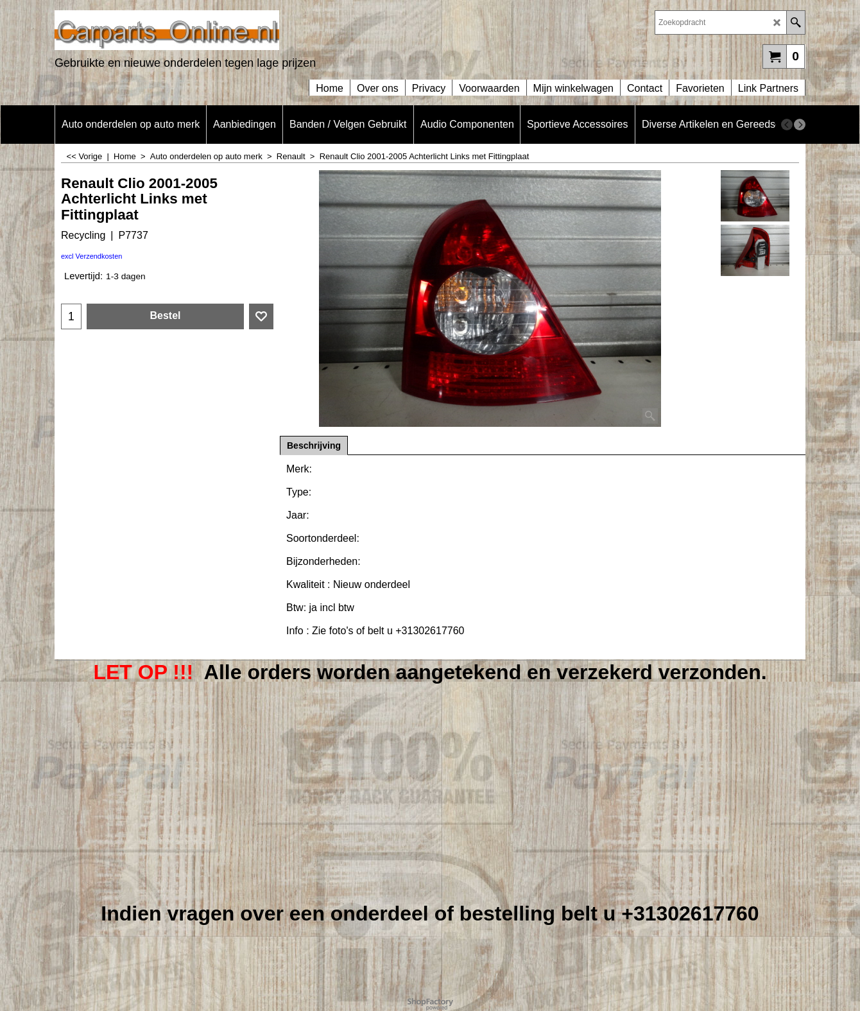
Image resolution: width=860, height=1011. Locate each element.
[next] (799, 124)
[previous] (787, 124)
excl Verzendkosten (91, 256)
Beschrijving (314, 445)
